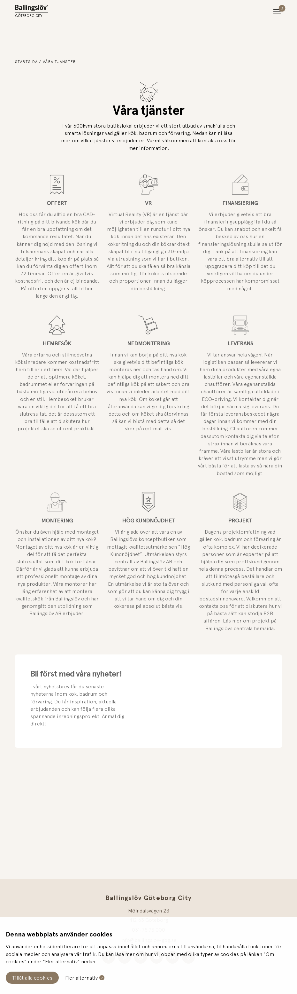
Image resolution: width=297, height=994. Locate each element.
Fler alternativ (81, 978)
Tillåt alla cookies (32, 978)
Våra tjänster (59, 61)
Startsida (26, 61)
